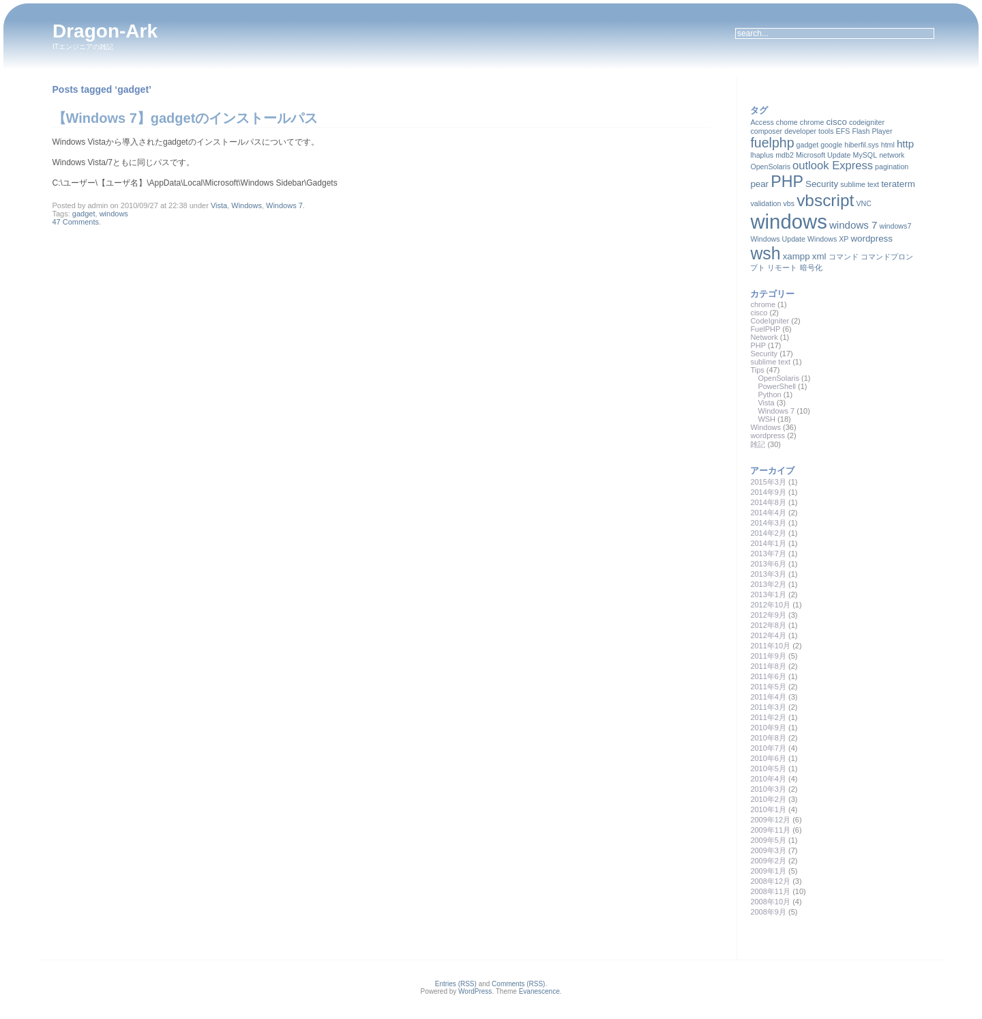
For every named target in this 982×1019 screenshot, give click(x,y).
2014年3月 (768, 523)
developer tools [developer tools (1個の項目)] (808, 131)
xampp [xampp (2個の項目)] (796, 256)
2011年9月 (768, 656)
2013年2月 (768, 584)
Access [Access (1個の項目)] (761, 122)
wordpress (767, 435)
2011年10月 (770, 646)
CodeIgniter (769, 321)
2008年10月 (770, 902)
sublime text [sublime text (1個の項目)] (859, 184)
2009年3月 (768, 850)
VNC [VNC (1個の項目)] (864, 203)
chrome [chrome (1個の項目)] (812, 122)
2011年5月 (768, 687)
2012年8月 (768, 625)
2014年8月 (768, 502)
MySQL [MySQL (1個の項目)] (865, 155)
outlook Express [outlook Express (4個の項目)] (832, 165)
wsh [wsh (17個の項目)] (765, 253)
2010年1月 (768, 809)
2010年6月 (768, 758)
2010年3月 (768, 789)
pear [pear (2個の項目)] (759, 184)
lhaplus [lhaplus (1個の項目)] (761, 155)
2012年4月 (768, 635)
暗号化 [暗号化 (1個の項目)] (811, 267)
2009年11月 (770, 830)
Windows (246, 205)
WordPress (475, 991)
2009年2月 (768, 861)
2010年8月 (768, 738)
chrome (762, 304)
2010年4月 (768, 779)
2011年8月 (768, 666)
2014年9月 (768, 492)
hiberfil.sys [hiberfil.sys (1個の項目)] (861, 145)
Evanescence (539, 991)
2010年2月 (768, 799)
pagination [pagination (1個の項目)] (891, 166)
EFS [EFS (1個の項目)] (843, 131)
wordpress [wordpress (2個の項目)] (871, 238)
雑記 (757, 444)
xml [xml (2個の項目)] (819, 256)
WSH (766, 419)
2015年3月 (768, 482)
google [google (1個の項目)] (831, 145)
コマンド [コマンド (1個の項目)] (844, 257)
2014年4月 (768, 512)
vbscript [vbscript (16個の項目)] (825, 200)
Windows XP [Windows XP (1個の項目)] (827, 239)
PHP (757, 345)
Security (763, 353)
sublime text (770, 362)
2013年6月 (768, 564)
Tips (757, 370)
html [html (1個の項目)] (888, 145)
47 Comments (76, 222)
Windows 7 (284, 205)
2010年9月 (768, 727)
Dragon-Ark (105, 31)
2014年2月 (768, 533)
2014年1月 (768, 543)
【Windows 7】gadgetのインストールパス (185, 118)
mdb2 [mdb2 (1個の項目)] (784, 155)
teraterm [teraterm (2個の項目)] (898, 184)
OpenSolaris (778, 378)
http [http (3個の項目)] (905, 143)
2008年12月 (770, 881)
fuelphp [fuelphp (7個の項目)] (772, 142)
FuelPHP (765, 329)
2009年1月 (768, 871)
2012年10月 (770, 605)
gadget (83, 214)
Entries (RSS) (456, 984)
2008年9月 (768, 912)
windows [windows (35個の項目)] (788, 221)
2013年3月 (768, 574)
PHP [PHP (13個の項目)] (787, 181)
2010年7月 (768, 748)
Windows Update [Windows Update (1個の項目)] (777, 239)
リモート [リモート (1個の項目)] (782, 267)
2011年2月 (768, 717)
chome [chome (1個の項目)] (787, 122)
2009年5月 (768, 840)
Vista (219, 205)
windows (114, 214)
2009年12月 (770, 820)
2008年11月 (770, 891)
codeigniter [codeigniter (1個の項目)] (866, 122)
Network (763, 337)
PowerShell (777, 386)
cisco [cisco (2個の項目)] (836, 122)
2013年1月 (768, 594)
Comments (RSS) (518, 984)
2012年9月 (768, 615)
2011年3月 (768, 707)
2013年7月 (768, 553)
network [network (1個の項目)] (891, 155)
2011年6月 (768, 676)
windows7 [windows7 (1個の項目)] (896, 226)
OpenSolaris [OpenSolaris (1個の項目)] (770, 166)
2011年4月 (768, 697)
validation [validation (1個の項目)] (765, 203)
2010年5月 (768, 768)
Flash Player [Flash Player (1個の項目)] (872, 131)
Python (769, 394)
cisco (758, 312)
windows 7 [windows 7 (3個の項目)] (853, 225)
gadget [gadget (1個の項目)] (808, 145)
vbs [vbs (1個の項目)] (788, 203)
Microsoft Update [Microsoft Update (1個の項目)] (823, 155)
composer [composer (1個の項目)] (766, 131)
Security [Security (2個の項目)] (821, 184)
